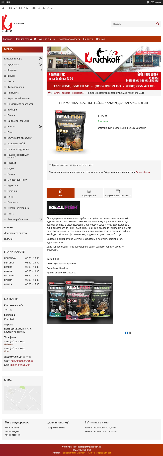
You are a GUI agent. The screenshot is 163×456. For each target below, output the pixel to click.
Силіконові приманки (18, 121)
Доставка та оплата (69, 39)
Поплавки (12, 202)
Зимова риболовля (17, 219)
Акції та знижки (47, 39)
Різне (10, 132)
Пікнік (10, 213)
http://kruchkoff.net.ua (22, 360)
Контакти (88, 39)
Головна (7, 39)
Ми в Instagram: (13, 431)
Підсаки (11, 162)
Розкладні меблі (16, 143)
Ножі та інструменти (18, 149)
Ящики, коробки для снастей (18, 155)
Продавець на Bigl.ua (81, 450)
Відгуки (8, 238)
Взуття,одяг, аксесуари (19, 138)
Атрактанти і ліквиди (18, 98)
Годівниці (12, 191)
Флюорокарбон (15, 87)
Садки (10, 168)
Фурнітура (12, 185)
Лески (10, 81)
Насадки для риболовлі (20, 104)
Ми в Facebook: (12, 435)
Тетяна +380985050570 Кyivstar (100, 427)
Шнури (11, 75)
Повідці (11, 174)
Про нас (100, 39)
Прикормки (78, 93)
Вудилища (13, 64)
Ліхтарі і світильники (18, 208)
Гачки (10, 196)
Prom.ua (97, 447)
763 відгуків (156, 2)
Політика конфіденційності (99, 453)
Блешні (11, 115)
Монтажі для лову (17, 179)
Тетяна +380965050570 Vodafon (101, 431)
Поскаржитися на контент (73, 453)
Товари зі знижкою (56, 427)
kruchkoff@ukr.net (20, 364)
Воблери (12, 109)
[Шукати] (157, 24)
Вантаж (11, 126)
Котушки (11, 70)
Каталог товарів (23, 39)
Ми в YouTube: (12, 427)
